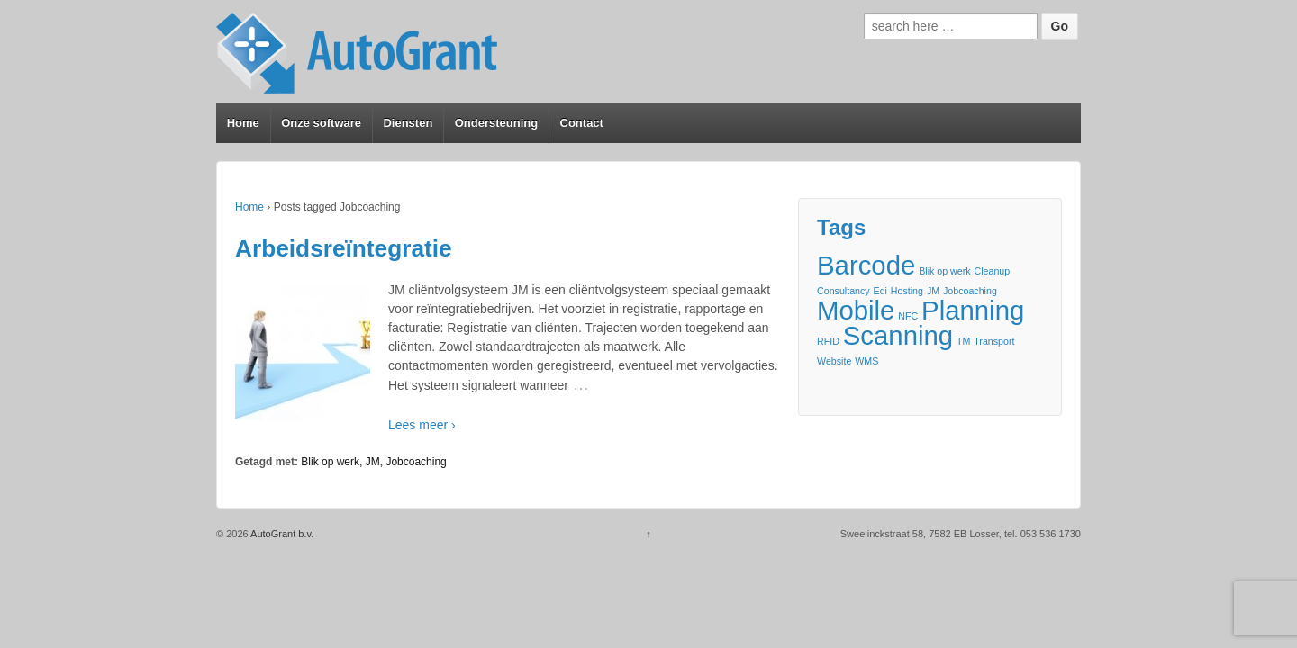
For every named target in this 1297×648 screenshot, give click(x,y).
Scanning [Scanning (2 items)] (898, 335)
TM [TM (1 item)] (963, 341)
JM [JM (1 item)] (933, 290)
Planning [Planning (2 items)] (972, 310)
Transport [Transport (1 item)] (994, 341)
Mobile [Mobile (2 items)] (855, 310)
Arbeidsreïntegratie (343, 248)
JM (373, 461)
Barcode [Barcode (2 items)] (866, 265)
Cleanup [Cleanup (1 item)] (993, 271)
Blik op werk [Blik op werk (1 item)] (944, 271)
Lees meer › (422, 425)
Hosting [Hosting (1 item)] (907, 290)
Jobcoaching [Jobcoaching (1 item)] (970, 290)
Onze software (321, 123)
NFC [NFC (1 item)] (908, 315)
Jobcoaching (415, 461)
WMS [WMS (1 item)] (866, 361)
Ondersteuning (496, 123)
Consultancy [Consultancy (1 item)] (843, 290)
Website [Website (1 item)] (834, 361)
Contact (581, 123)
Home (243, 123)
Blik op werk (330, 461)
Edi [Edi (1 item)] (880, 290)
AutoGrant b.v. (281, 533)
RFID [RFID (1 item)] (828, 341)
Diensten (407, 123)
